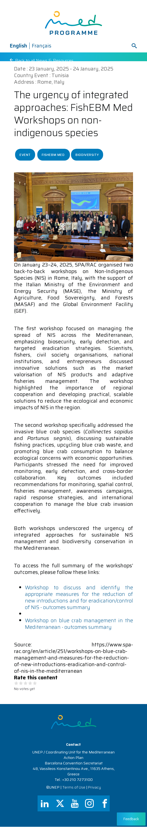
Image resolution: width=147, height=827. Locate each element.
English (18, 46)
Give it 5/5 (35, 683)
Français (41, 46)
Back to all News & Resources (45, 60)
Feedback (131, 819)
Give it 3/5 (25, 683)
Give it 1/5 (16, 683)
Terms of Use (73, 787)
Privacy (94, 787)
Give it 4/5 (30, 683)
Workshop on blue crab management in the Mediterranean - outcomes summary (79, 623)
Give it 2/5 (21, 683)
